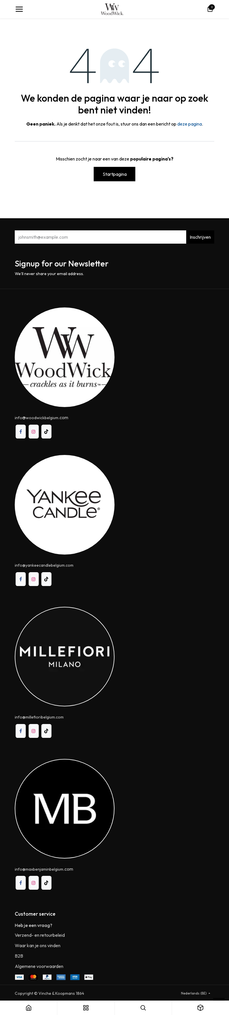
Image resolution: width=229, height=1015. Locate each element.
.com (44, 869)
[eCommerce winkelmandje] (210, 9)
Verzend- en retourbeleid (40, 935)
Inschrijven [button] (200, 237)
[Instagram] (34, 432)
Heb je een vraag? (33, 925)
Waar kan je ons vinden (37, 945)
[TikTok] (46, 432)
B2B (19, 956)
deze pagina (189, 124)
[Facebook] (21, 432)
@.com (41, 417)
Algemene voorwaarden (39, 966)
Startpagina (115, 174)
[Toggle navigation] (19, 9)
